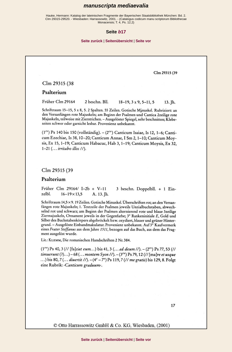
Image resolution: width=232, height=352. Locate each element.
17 (122, 31)
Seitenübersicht (119, 41)
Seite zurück (91, 41)
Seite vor (143, 41)
